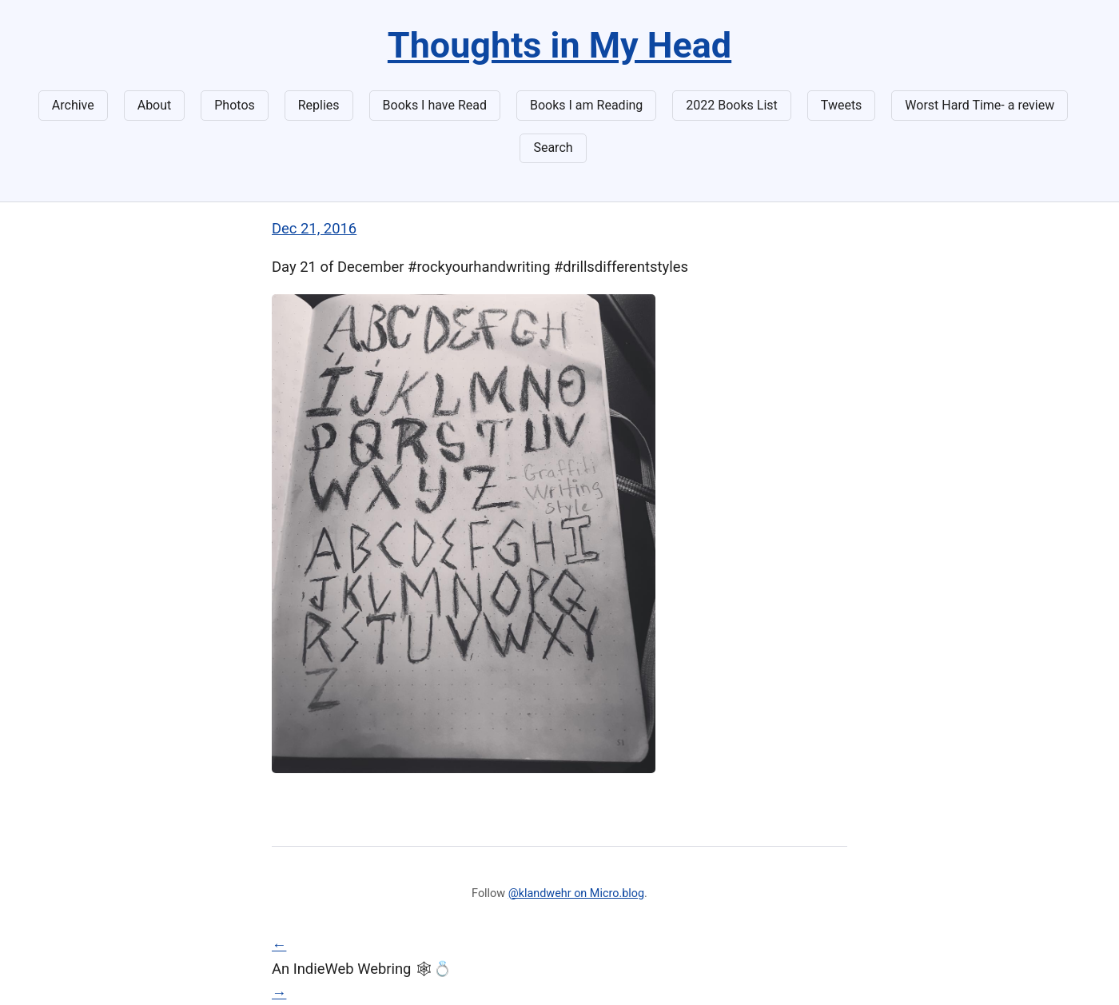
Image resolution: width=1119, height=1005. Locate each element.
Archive (73, 105)
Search (552, 147)
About (154, 105)
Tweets (841, 105)
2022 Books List (732, 105)
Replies (319, 105)
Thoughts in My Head (559, 45)
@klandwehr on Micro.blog (576, 893)
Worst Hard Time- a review (979, 105)
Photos (234, 105)
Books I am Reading (586, 105)
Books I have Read (435, 105)
